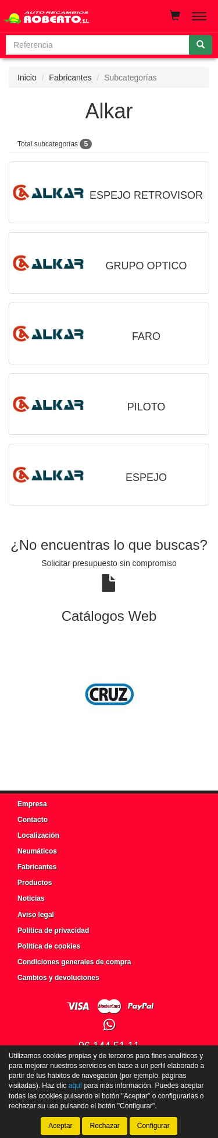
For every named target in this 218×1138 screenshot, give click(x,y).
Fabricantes (70, 77)
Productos (34, 883)
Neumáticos (37, 851)
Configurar (153, 1126)
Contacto (32, 820)
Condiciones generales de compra (74, 962)
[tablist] (109, 694)
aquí (75, 1086)
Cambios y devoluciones (58, 978)
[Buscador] (98, 45)
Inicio (27, 77)
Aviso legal (35, 915)
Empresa (32, 804)
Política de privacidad (53, 930)
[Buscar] (200, 45)
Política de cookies (48, 946)
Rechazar (104, 1126)
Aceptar (60, 1126)
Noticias (31, 898)
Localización (38, 835)
